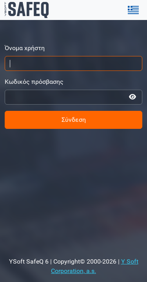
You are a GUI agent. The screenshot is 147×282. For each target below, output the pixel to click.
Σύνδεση (74, 119)
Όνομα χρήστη (25, 48)
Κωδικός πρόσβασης (34, 81)
